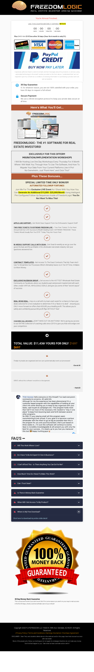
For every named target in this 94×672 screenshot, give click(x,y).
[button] (79, 445)
